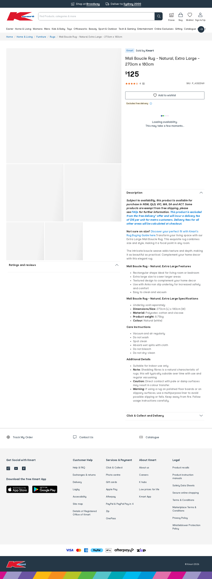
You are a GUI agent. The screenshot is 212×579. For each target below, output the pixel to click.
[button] (106, 29)
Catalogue (190, 28)
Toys (69, 28)
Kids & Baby (58, 28)
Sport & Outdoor (107, 28)
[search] (159, 16)
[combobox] (100, 16)
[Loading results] (165, 115)
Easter (9, 28)
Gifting (178, 28)
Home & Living (23, 28)
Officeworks (80, 28)
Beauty (93, 28)
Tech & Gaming (127, 28)
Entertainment (145, 28)
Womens (38, 28)
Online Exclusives (163, 28)
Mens (47, 28)
